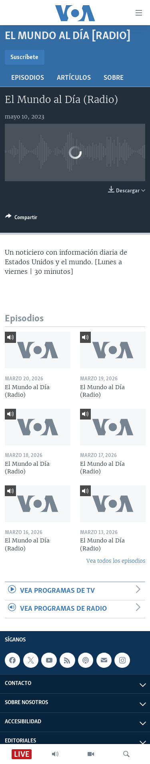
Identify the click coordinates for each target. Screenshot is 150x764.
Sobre (114, 78)
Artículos (74, 78)
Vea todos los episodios (115, 561)
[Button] (21, 218)
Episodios (27, 78)
